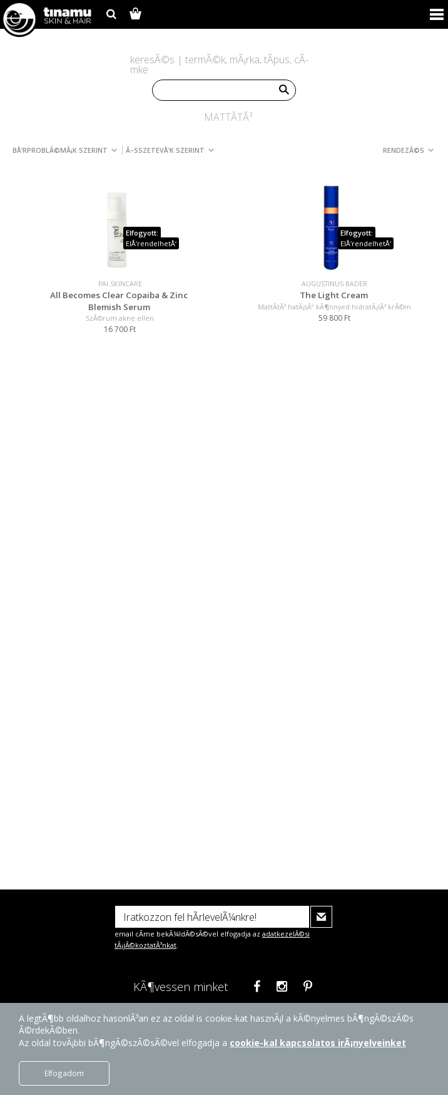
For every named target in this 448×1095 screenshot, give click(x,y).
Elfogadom (64, 1073)
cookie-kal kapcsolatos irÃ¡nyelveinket (318, 1043)
